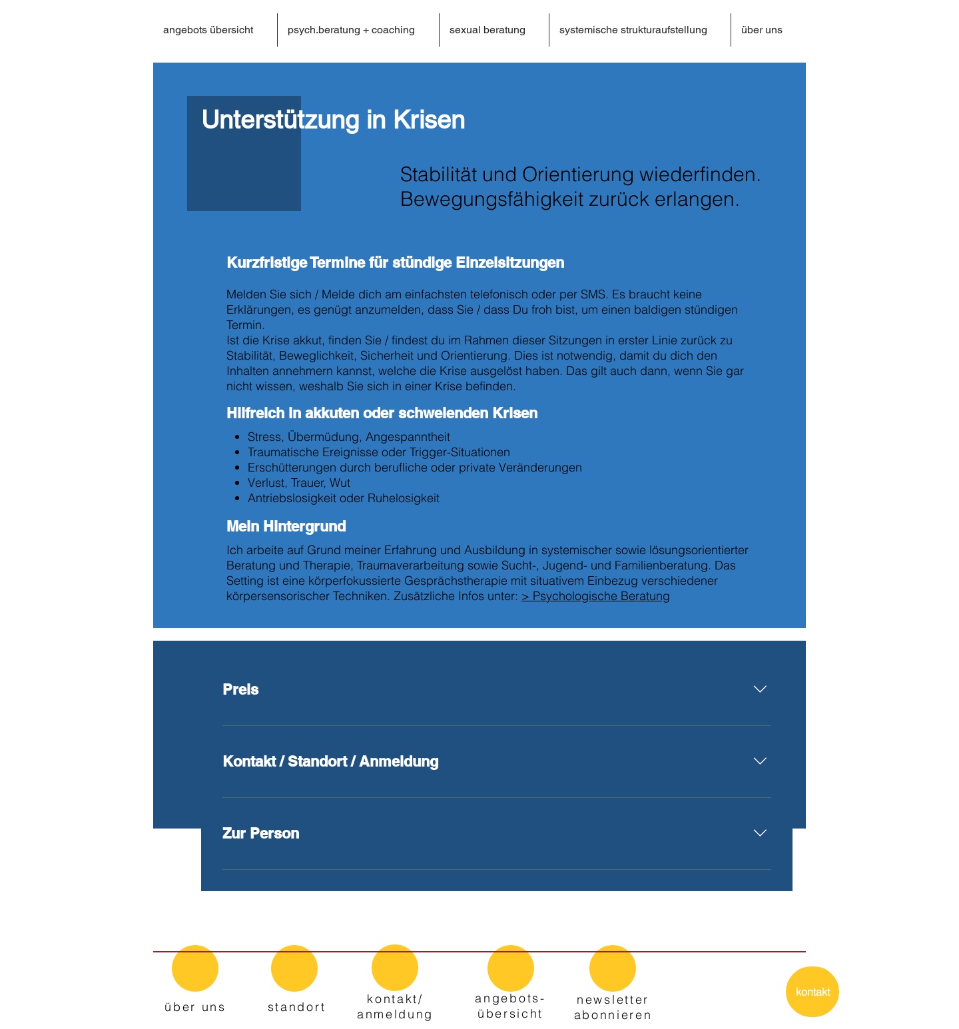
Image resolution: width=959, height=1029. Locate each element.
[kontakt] (812, 991)
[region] (195, 978)
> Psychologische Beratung (595, 595)
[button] (358, 30)
